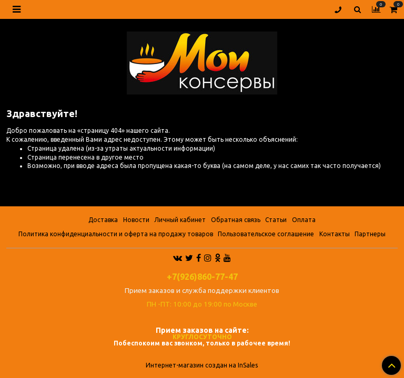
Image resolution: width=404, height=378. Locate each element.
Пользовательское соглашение (266, 233)
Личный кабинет (180, 219)
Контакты (334, 233)
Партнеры (370, 233)
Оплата (304, 219)
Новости (136, 219)
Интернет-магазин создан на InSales (202, 365)
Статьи (276, 219)
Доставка (103, 219)
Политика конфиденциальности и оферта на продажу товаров (115, 233)
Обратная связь (235, 219)
